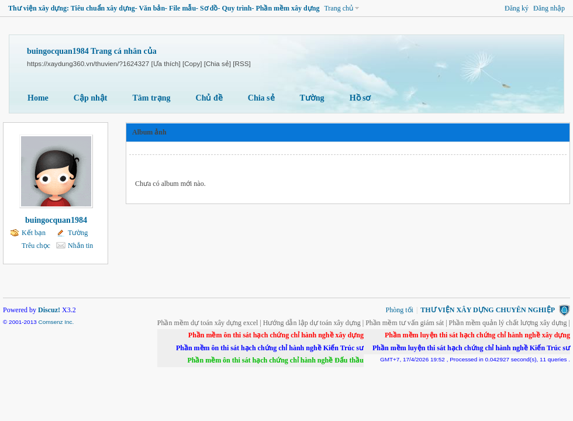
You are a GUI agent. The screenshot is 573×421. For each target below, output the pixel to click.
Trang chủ (338, 8)
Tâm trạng (151, 98)
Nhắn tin (80, 245)
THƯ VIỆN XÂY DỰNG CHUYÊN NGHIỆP (487, 310)
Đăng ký (517, 8)
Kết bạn (34, 233)
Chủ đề (209, 98)
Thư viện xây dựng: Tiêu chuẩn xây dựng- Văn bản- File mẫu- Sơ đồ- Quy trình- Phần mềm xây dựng (163, 8)
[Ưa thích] (165, 63)
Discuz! (49, 310)
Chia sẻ (261, 98)
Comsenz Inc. (56, 322)
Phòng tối (399, 310)
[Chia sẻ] (217, 63)
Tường (312, 98)
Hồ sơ (360, 98)
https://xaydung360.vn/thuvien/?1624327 (88, 63)
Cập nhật (91, 98)
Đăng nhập (549, 8)
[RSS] (241, 63)
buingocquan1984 (56, 220)
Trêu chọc (36, 245)
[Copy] (192, 63)
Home (38, 98)
